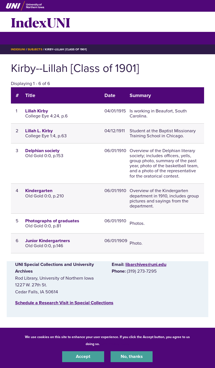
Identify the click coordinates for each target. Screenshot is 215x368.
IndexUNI (40, 21)
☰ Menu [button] (21, 38)
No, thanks (132, 356)
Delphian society (42, 151)
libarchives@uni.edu (145, 264)
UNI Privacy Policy (115, 344)
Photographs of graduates (52, 221)
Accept (83, 356)
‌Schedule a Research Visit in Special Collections (64, 303)
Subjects (35, 49)
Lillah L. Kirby (39, 131)
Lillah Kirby (36, 111)
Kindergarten (38, 191)
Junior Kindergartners (47, 241)
